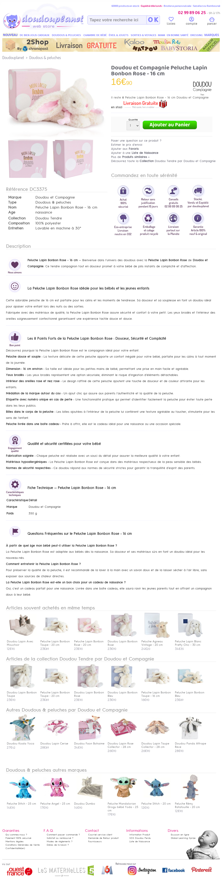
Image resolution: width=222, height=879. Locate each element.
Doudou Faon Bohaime (89, 742)
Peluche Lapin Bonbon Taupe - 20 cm (55, 692)
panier (212, 22)
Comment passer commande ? (63, 834)
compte (191, 22)
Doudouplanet (13, 57)
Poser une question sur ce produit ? (136, 140)
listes (171, 22)
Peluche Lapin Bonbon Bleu (189, 692)
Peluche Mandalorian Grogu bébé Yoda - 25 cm (123, 805)
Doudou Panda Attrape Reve (190, 744)
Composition (19, 223)
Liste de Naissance (139, 841)
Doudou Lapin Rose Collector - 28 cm (122, 744)
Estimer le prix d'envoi (126, 144)
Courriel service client (100, 834)
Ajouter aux (125, 148)
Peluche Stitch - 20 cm (156, 802)
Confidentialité (13, 848)
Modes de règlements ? (59, 841)
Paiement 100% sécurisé (18, 838)
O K (153, 20)
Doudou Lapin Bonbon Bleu (123, 692)
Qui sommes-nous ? (16, 834)
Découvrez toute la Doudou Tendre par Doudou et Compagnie (163, 161)
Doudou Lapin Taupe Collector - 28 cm (156, 744)
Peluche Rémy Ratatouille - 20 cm (189, 804)
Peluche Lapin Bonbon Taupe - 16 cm (156, 692)
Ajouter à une (134, 153)
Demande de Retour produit (103, 838)
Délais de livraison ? (58, 845)
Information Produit (139, 834)
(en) (23, 848)
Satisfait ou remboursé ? (60, 838)
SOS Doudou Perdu (140, 838)
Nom (12, 207)
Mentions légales (14, 841)
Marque (14, 197)
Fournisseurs (95, 841)
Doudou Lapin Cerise (55, 742)
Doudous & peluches (45, 57)
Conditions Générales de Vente (22, 845)
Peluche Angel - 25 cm (55, 802)
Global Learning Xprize (183, 838)
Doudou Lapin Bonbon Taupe (22, 692)
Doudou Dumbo (89, 802)
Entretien (15, 228)
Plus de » (130, 157)
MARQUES (211, 35)
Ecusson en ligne (180, 834)
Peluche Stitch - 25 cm (21, 802)
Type (12, 202)
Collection (17, 218)
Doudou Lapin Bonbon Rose (89, 692)
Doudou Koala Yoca (21, 742)
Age (11, 212)
